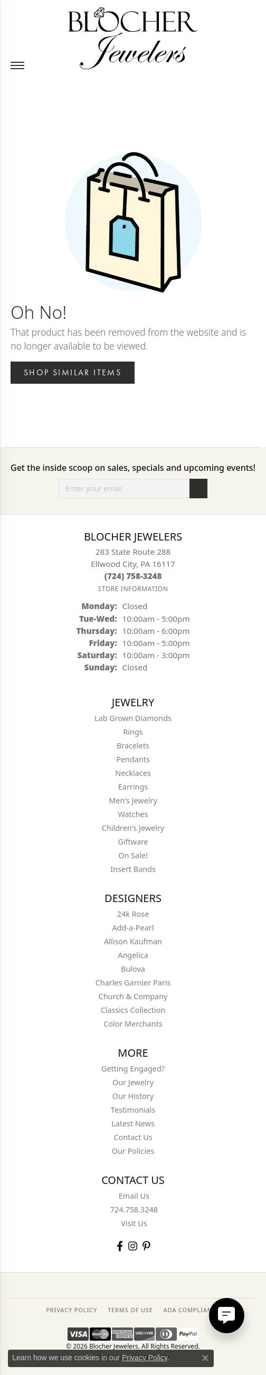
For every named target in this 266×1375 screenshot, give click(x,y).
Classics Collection (133, 1010)
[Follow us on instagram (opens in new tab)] (132, 1246)
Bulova (133, 969)
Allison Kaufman (133, 941)
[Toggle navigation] (17, 65)
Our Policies (133, 1151)
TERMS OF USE (130, 1310)
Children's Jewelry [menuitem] (133, 828)
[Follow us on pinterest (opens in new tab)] (146, 1246)
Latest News (133, 1123)
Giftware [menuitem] (133, 842)
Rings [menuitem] (132, 732)
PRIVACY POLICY (71, 1310)
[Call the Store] (133, 576)
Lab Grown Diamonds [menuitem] (133, 718)
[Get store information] (133, 588)
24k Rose (133, 914)
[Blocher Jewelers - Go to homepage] (133, 36)
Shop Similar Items (72, 372)
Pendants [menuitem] (133, 759)
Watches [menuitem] (133, 814)
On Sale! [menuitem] (133, 855)
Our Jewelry (133, 1082)
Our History (133, 1096)
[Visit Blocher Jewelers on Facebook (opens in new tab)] (120, 1246)
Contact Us (132, 1137)
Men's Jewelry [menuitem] (133, 800)
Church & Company (133, 996)
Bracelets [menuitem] (133, 746)
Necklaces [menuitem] (132, 773)
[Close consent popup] (205, 1358)
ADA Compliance (192, 1310)
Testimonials (133, 1110)
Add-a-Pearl (133, 928)
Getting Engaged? (133, 1069)
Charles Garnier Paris (133, 983)
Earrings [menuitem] (133, 787)
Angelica (133, 955)
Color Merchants (133, 1024)
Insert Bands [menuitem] (133, 869)
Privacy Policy (144, 1357)
